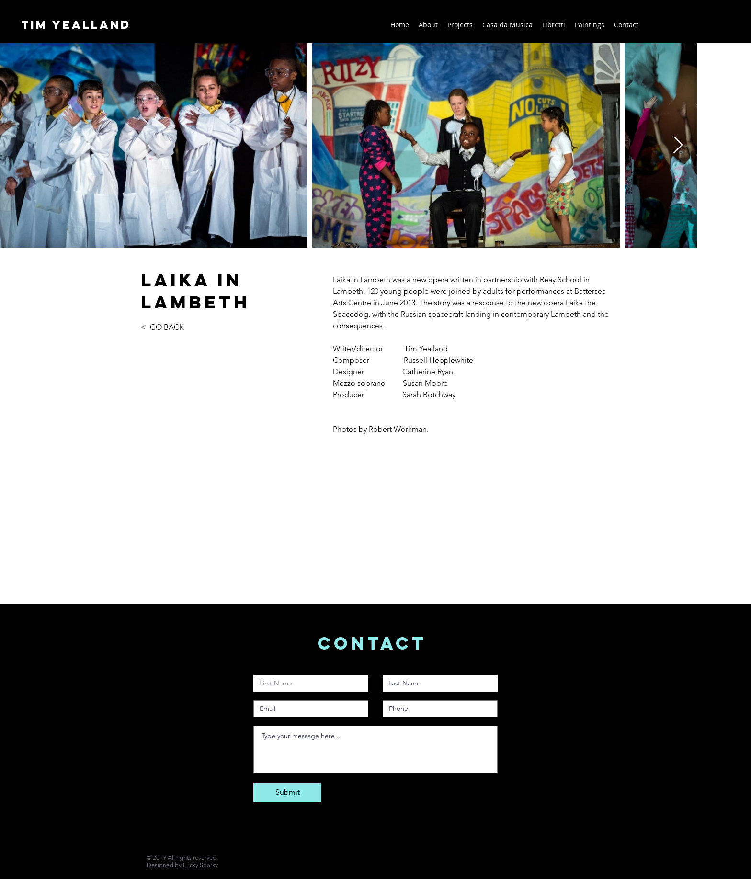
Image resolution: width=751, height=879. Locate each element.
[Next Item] (677, 145)
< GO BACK (163, 326)
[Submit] (287, 792)
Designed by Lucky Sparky (182, 864)
